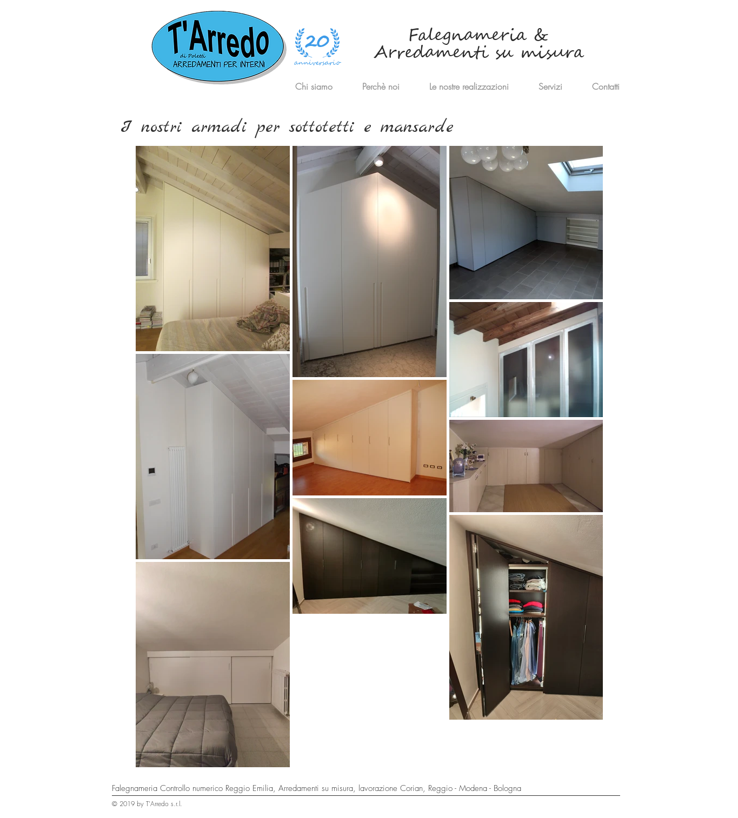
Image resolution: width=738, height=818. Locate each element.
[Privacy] (565, 808)
